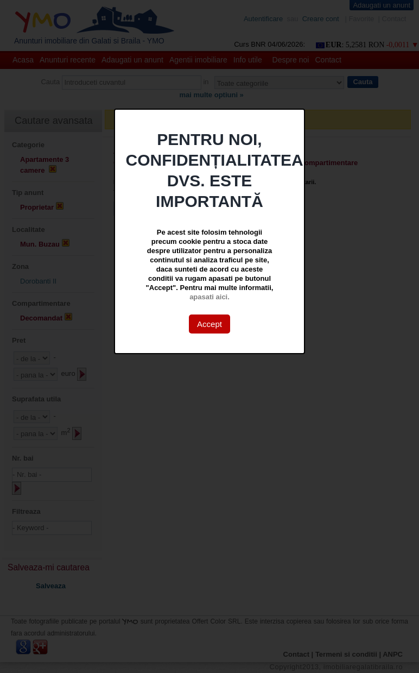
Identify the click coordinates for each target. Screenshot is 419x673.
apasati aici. (209, 297)
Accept (209, 324)
